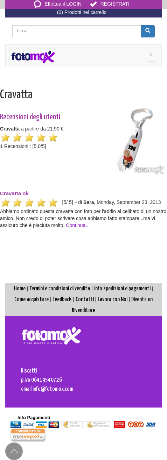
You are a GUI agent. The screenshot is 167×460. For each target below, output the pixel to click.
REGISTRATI (110, 4)
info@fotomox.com (53, 389)
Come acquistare (31, 300)
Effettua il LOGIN (58, 4)
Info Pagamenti (34, 417)
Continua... (78, 225)
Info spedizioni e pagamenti (122, 289)
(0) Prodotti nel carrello (82, 12)
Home (20, 289)
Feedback (62, 300)
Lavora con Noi (112, 300)
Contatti (85, 300)
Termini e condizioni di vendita (59, 289)
